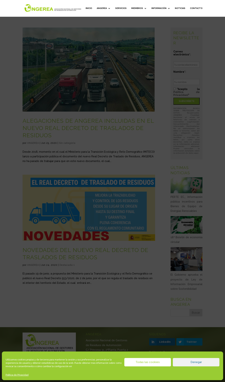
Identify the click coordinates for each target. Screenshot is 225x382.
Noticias (180, 8)
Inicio (89, 8)
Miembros (137, 8)
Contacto (196, 8)
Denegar (196, 362)
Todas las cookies (148, 362)
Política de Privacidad (17, 375)
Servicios (121, 8)
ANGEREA (102, 8)
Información (158, 8)
